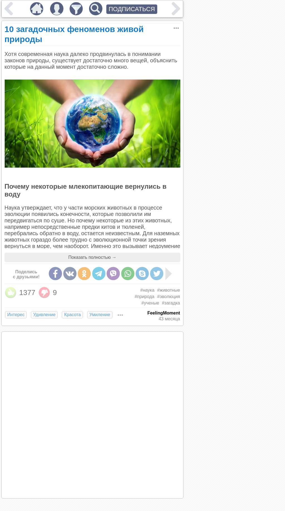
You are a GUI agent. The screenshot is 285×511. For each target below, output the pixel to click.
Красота (72, 314)
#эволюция (168, 296)
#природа (144, 296)
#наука (147, 290)
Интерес (15, 314)
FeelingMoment (163, 313)
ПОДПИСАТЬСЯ (132, 9)
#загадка (171, 303)
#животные (168, 290)
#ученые (150, 303)
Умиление (99, 314)
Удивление (44, 314)
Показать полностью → (92, 257)
